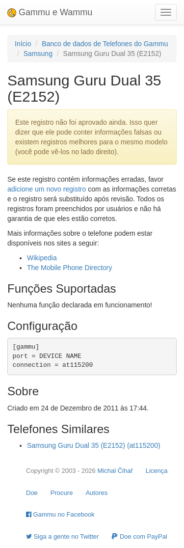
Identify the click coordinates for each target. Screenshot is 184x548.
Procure (62, 492)
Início (23, 44)
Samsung (38, 53)
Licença (157, 470)
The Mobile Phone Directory (69, 268)
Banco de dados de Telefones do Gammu (105, 44)
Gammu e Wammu (49, 12)
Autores (96, 492)
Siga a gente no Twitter (62, 536)
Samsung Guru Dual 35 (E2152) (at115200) (93, 445)
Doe (32, 492)
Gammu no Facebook (60, 514)
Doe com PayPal (139, 536)
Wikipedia (42, 258)
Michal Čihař (114, 470)
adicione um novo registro (46, 189)
